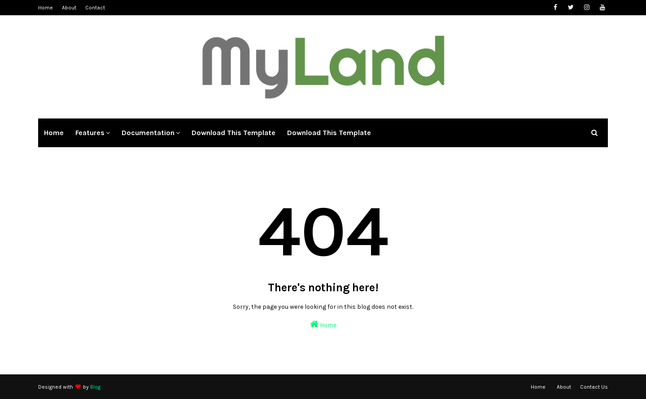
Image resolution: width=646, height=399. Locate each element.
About (69, 7)
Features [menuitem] (90, 132)
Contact (95, 7)
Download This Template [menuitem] (233, 132)
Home (45, 7)
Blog (95, 387)
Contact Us (594, 387)
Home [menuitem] (54, 132)
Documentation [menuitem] (148, 132)
